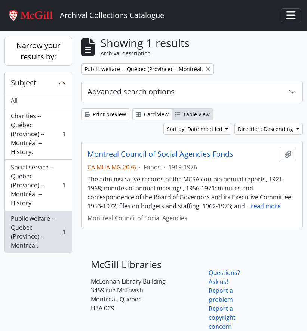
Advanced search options (131, 91)
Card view (152, 114)
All (14, 100)
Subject (23, 82)
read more (266, 206)
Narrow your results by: (38, 51)
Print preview (105, 114)
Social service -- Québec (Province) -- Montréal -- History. (38, 185)
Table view (192, 114)
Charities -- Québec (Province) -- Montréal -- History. (38, 134)
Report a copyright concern (222, 317)
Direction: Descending (266, 128)
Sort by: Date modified (195, 128)
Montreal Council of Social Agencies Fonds (160, 154)
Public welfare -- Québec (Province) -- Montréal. (38, 231)
